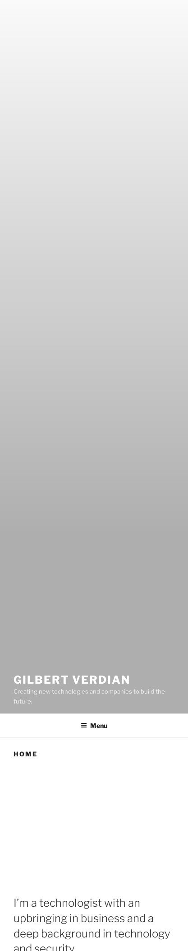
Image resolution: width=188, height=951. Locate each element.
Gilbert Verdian (72, 679)
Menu (94, 725)
